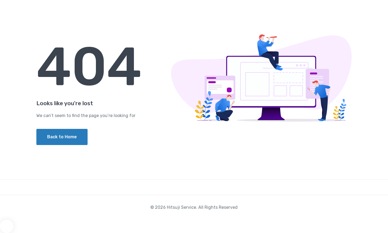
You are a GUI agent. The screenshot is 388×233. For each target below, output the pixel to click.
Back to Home (62, 136)
